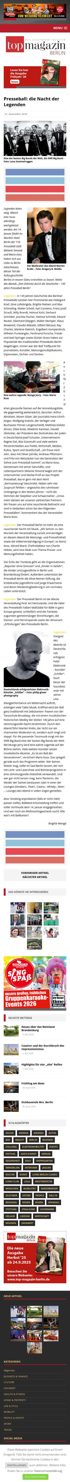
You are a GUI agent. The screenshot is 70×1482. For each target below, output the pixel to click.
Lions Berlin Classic (44, 1174)
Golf (28, 1160)
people (40, 1195)
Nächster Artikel (35, 877)
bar (8, 1139)
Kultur (10, 1174)
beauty (19, 1139)
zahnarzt (27, 1223)
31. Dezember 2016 (16, 114)
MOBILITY (9, 1412)
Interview (31, 1167)
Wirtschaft (42, 1216)
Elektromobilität (33, 1146)
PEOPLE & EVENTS (14, 1417)
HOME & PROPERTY (15, 1400)
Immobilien (13, 1167)
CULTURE (9, 1382)
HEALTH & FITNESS (14, 1394)
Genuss (46, 1153)
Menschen (12, 1188)
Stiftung (11, 1209)
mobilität (29, 1188)
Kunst (23, 1174)
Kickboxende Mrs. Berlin (37, 1102)
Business (47, 1139)
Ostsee (26, 1195)
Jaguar (46, 1167)
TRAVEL (8, 1429)
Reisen (26, 1202)
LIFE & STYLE (11, 1406)
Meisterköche (43, 1181)
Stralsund (28, 1209)
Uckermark (47, 1209)
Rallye (53, 1195)
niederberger (49, 1188)
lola (27, 1181)
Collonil (11, 1146)
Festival (11, 1153)
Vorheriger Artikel (35, 873)
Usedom (25, 1216)
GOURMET (9, 1388)
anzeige (23, 1133)
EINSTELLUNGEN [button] (16, 1465)
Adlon (10, 1133)
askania (38, 1133)
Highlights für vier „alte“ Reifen (41, 1064)
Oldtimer (11, 1195)
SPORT (7, 1423)
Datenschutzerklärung (48, 1471)
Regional (11, 1202)
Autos (52, 1133)
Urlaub (10, 1216)
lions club (12, 1181)
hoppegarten (44, 1160)
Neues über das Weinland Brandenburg (38, 1028)
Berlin (33, 1139)
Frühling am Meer (33, 1083)
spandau (53, 1202)
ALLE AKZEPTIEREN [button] (35, 1476)
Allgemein (9, 1370)
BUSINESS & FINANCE (16, 1376)
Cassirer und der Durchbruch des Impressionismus (42, 1047)
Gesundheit (13, 1160)
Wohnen (11, 1223)
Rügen (39, 1202)
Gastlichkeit (28, 1153)
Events (53, 1146)
